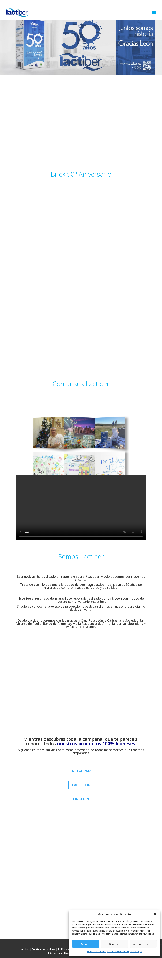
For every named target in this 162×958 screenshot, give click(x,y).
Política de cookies (96, 951)
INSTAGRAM (81, 771)
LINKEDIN (81, 799)
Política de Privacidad (118, 951)
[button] (155, 914)
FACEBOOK (81, 785)
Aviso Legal (136, 951)
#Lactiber (92, 576)
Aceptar (86, 944)
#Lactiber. (99, 601)
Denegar (114, 944)
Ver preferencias (143, 944)
